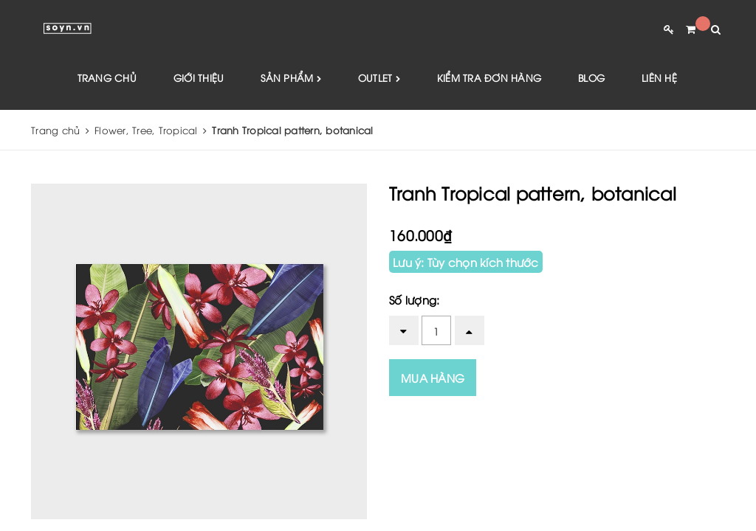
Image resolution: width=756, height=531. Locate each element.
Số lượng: (414, 299)
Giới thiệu (198, 77)
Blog (591, 77)
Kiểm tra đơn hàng (489, 77)
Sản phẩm (291, 78)
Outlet (379, 78)
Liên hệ (659, 77)
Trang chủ (107, 77)
